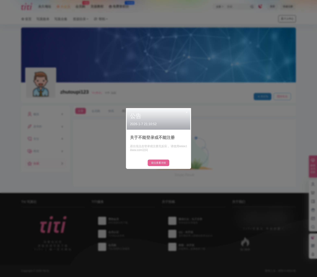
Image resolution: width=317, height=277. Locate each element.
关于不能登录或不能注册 (152, 137)
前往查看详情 (158, 162)
